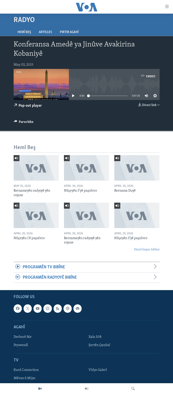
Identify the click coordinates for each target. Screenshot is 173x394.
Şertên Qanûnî (99, 345)
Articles (45, 32)
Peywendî (21, 345)
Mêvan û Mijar (25, 378)
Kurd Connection (26, 370)
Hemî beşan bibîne (147, 249)
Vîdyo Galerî (98, 370)
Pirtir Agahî (69, 32)
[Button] (23, 123)
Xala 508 (95, 337)
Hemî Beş (24, 32)
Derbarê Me (23, 337)
